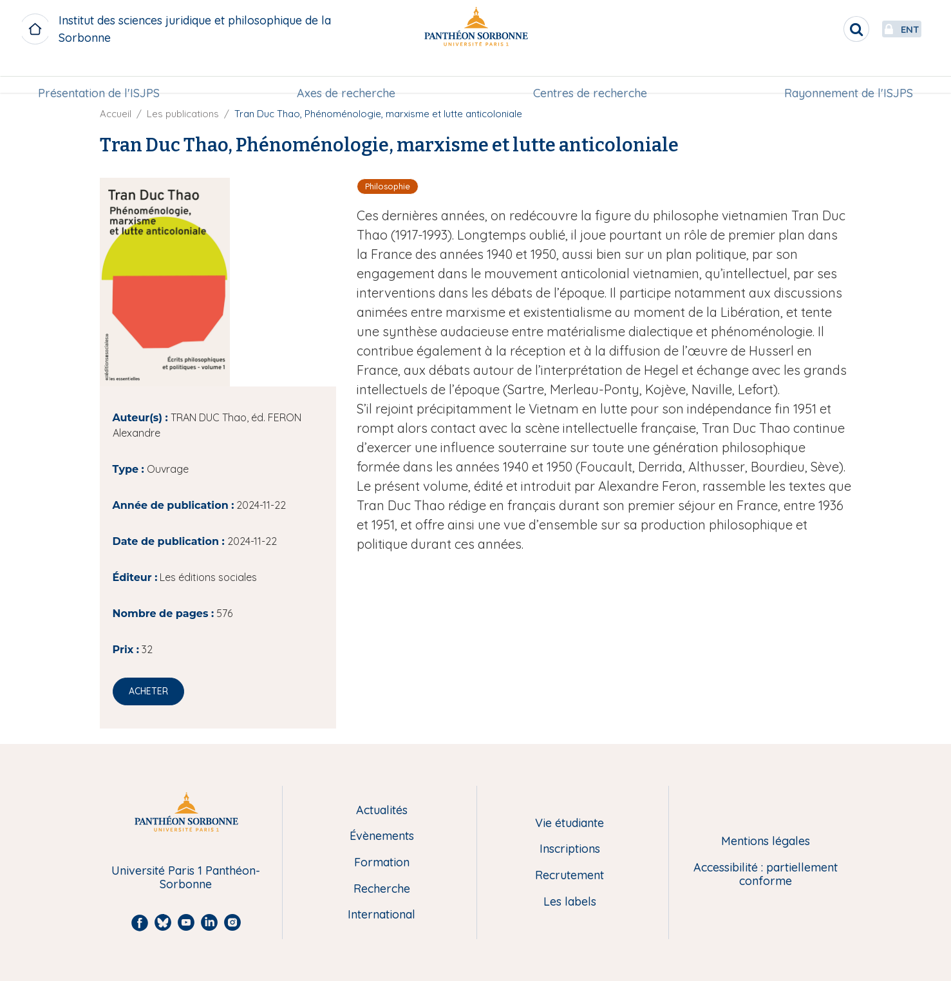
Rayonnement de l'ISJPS (844, 75)
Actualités (382, 810)
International (381, 915)
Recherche (381, 889)
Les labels (569, 902)
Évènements (382, 836)
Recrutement (569, 875)
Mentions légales (765, 841)
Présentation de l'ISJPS (103, 75)
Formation (382, 863)
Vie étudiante (569, 823)
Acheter (148, 691)
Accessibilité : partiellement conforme (765, 874)
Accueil (115, 114)
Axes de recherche (347, 75)
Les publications (183, 114)
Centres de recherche (589, 75)
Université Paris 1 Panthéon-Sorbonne (185, 877)
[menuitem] (103, 75)
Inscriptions (570, 849)
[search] (826, 29)
